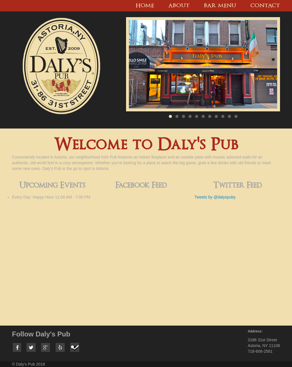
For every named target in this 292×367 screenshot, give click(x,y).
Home (145, 5)
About (179, 5)
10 (229, 116)
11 (236, 116)
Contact (265, 5)
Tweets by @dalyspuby (215, 197)
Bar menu (220, 5)
